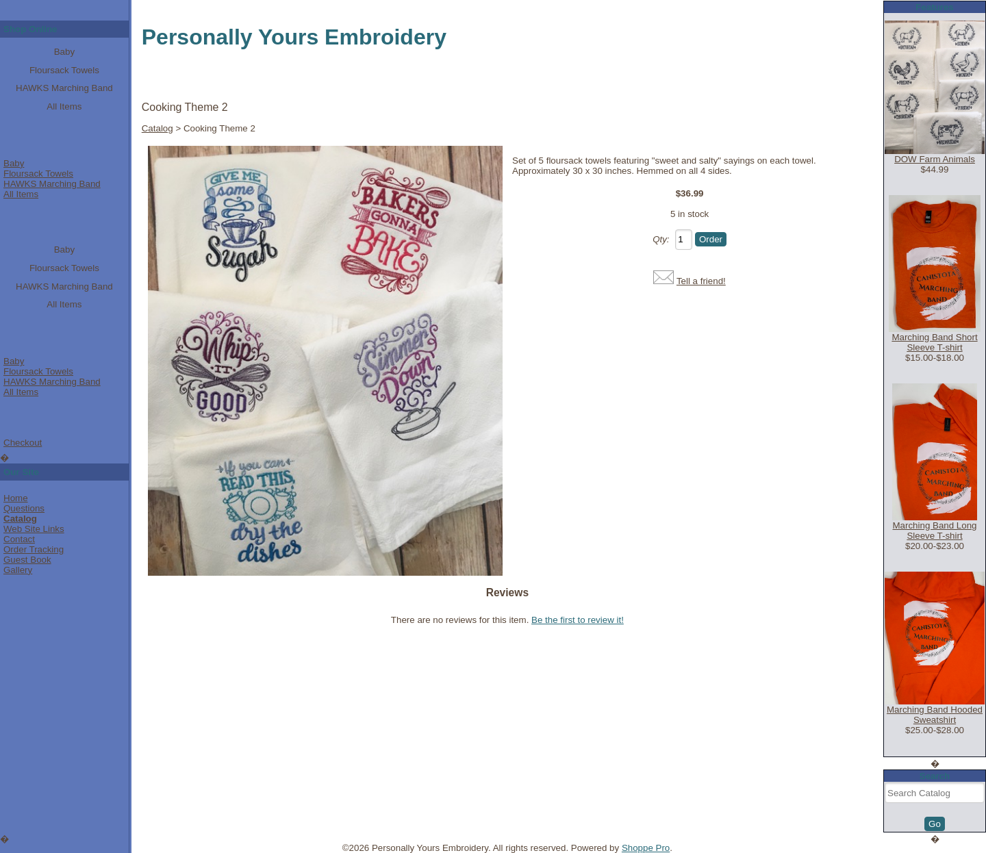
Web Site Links (33, 529)
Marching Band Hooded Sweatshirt (935, 714)
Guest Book (27, 560)
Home (15, 498)
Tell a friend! (701, 281)
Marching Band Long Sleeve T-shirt (935, 530)
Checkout (22, 442)
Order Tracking (33, 549)
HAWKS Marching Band (64, 88)
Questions (24, 508)
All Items (64, 106)
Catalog (20, 518)
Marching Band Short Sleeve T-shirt (934, 342)
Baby (64, 52)
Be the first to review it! (577, 620)
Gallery (17, 570)
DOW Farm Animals (934, 159)
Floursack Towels (64, 70)
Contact (19, 539)
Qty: (661, 239)
